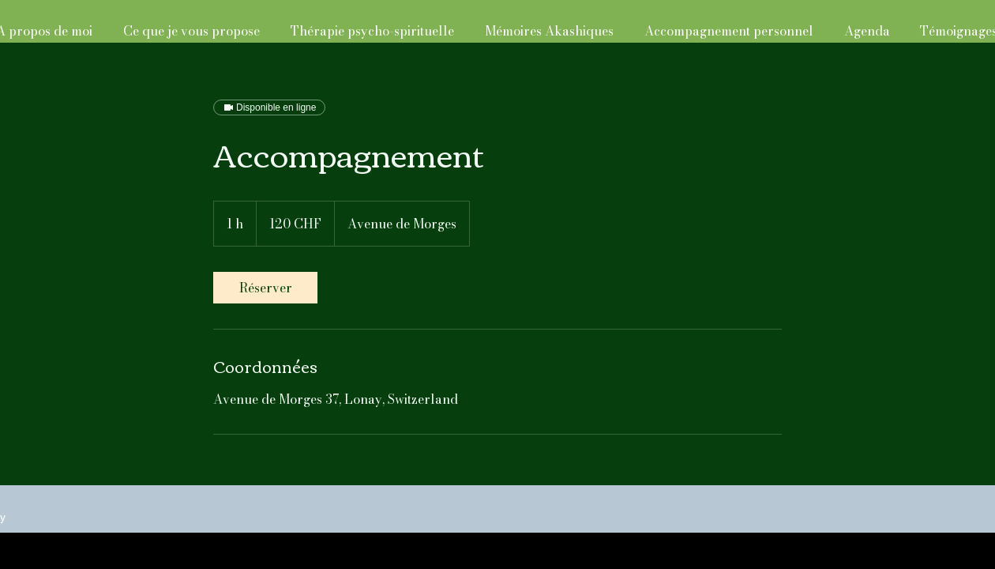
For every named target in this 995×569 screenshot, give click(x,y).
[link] (265, 287)
